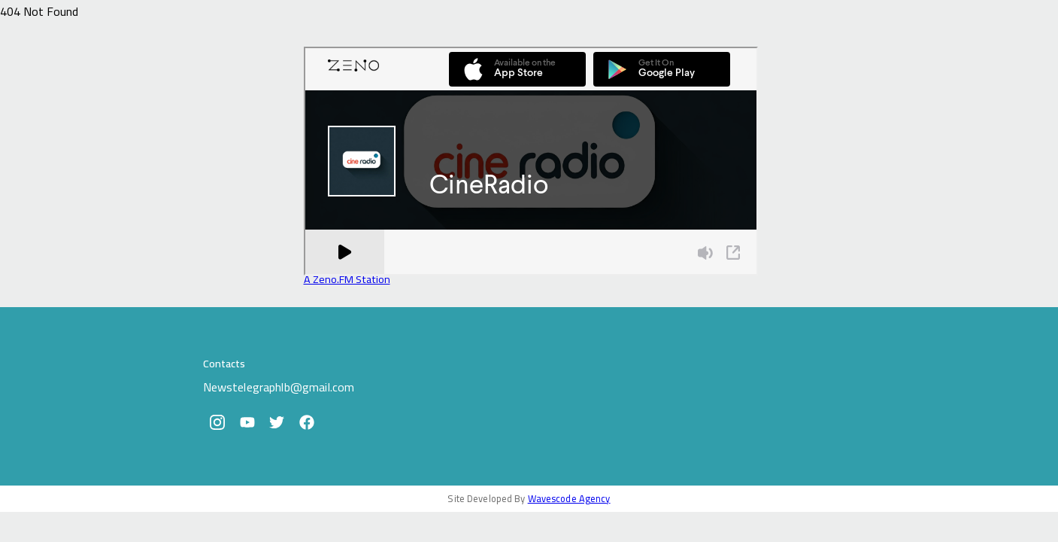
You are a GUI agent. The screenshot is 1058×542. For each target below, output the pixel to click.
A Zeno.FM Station (347, 279)
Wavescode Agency (569, 498)
